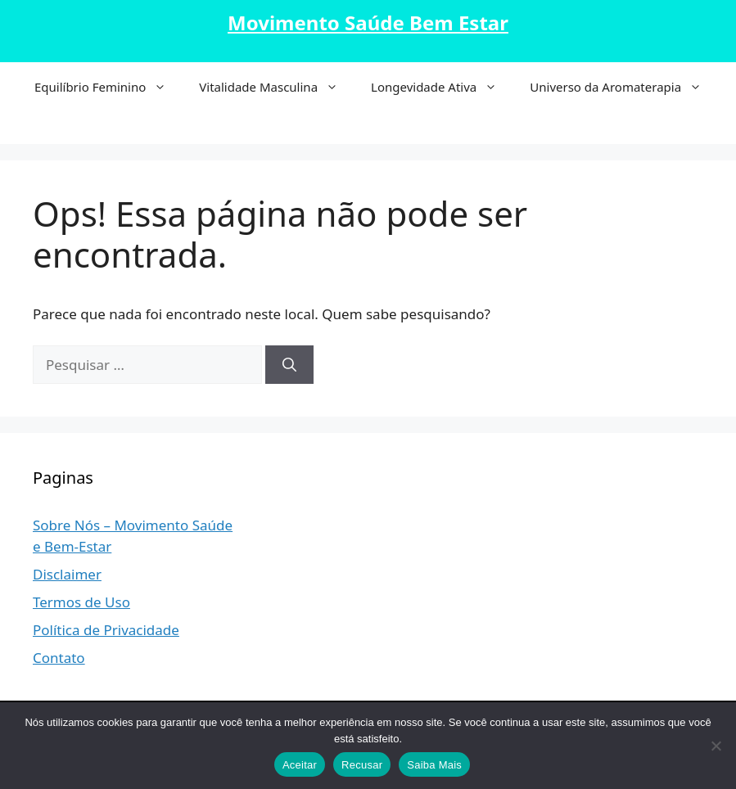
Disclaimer (67, 574)
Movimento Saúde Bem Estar (368, 22)
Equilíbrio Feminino (108, 86)
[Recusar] (715, 745)
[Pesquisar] (289, 365)
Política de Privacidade (106, 629)
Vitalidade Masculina (276, 86)
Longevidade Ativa (442, 86)
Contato (59, 657)
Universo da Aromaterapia (624, 86)
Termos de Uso (81, 602)
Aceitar (299, 765)
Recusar (361, 765)
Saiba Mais (434, 765)
